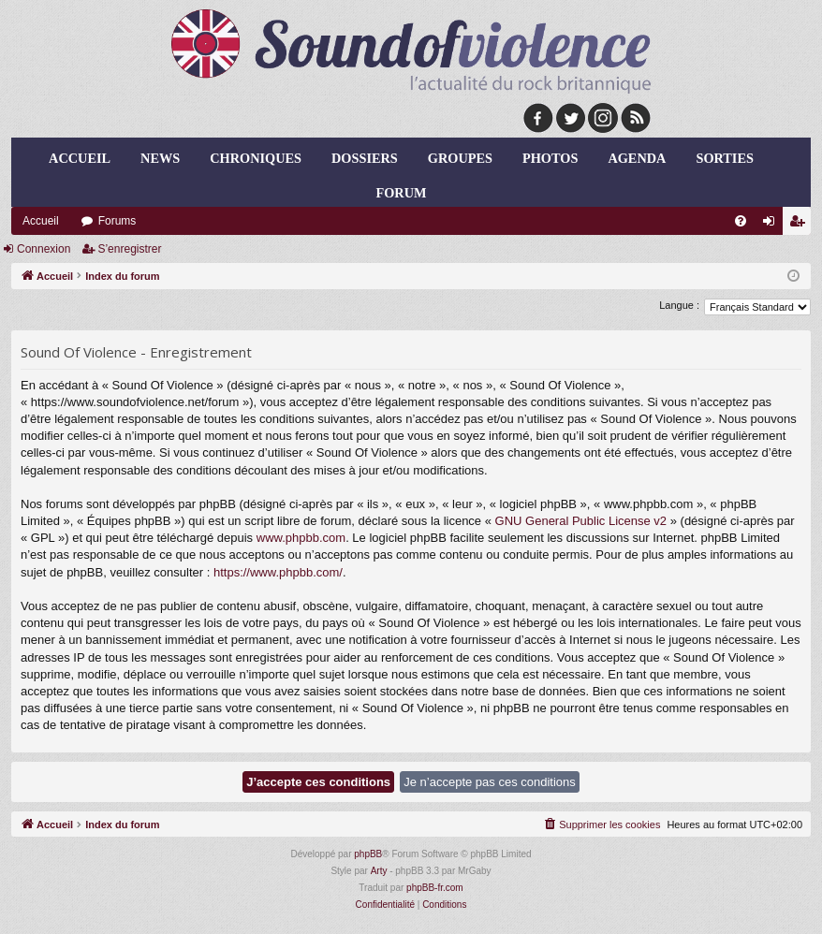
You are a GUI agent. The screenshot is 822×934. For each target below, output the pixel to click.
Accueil (79, 158)
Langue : (679, 305)
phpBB (368, 854)
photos (550, 158)
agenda (637, 158)
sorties (724, 158)
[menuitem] (741, 221)
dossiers (364, 158)
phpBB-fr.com (434, 888)
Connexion (43, 248)
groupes (460, 158)
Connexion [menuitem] (773, 224)
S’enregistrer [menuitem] (801, 224)
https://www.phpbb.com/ (278, 572)
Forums (117, 220)
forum (401, 192)
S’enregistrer (129, 248)
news (160, 158)
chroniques (255, 158)
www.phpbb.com (301, 538)
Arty (379, 871)
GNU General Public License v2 (581, 521)
